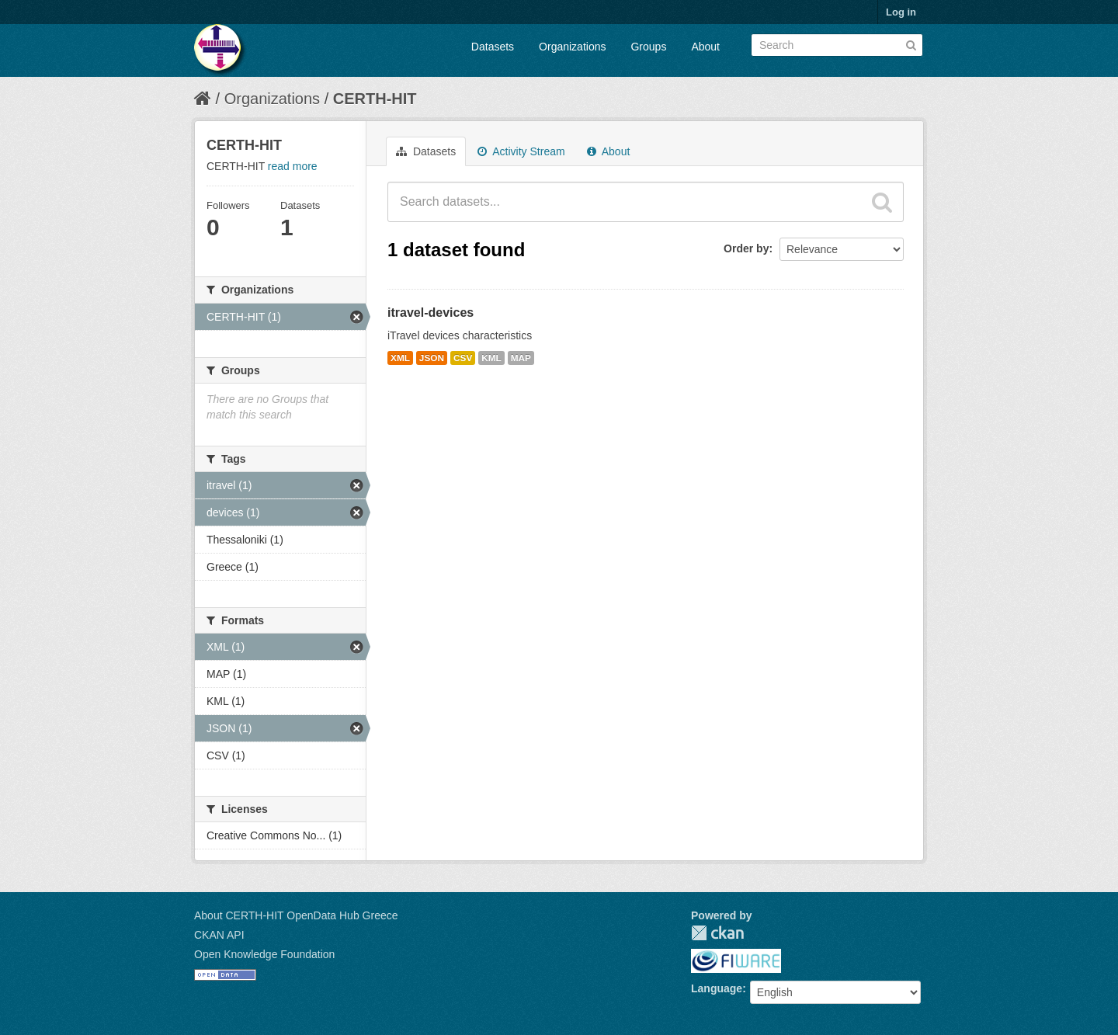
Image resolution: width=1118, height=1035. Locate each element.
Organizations (572, 46)
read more (293, 166)
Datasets (492, 46)
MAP (521, 358)
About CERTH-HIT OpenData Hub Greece (296, 915)
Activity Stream (520, 151)
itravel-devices (430, 312)
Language (716, 988)
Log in (901, 12)
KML (491, 358)
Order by (746, 248)
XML (400, 358)
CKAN (717, 933)
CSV (462, 358)
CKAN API (219, 935)
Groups (648, 46)
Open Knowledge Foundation (264, 954)
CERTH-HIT (375, 98)
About (705, 46)
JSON (431, 358)
